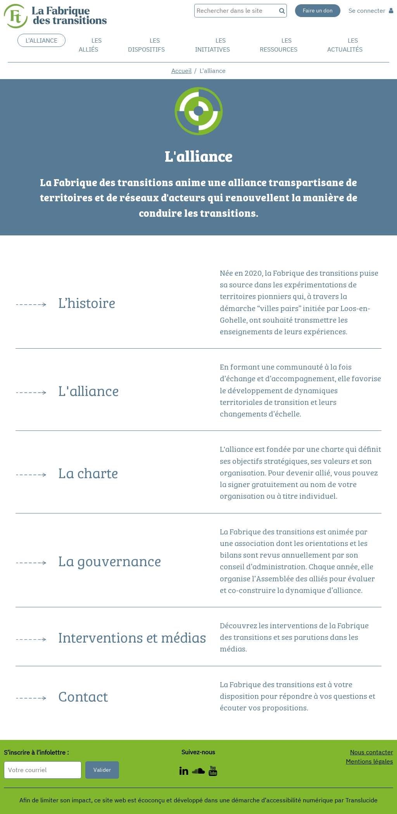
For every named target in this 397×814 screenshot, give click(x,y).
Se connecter (371, 10)
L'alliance (41, 40)
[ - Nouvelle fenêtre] (186, 772)
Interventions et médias (132, 636)
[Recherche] (281, 10)
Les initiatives (212, 44)
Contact (83, 695)
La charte (88, 472)
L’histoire (86, 301)
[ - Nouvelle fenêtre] (200, 772)
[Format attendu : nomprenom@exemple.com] (42, 770)
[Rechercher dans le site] (235, 10)
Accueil (181, 70)
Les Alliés (90, 44)
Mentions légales (369, 761)
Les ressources (278, 44)
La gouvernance (109, 560)
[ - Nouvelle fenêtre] (213, 772)
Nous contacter (371, 752)
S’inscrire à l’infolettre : (36, 753)
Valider (102, 769)
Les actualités (344, 44)
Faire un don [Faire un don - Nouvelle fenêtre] (318, 10)
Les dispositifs (146, 44)
